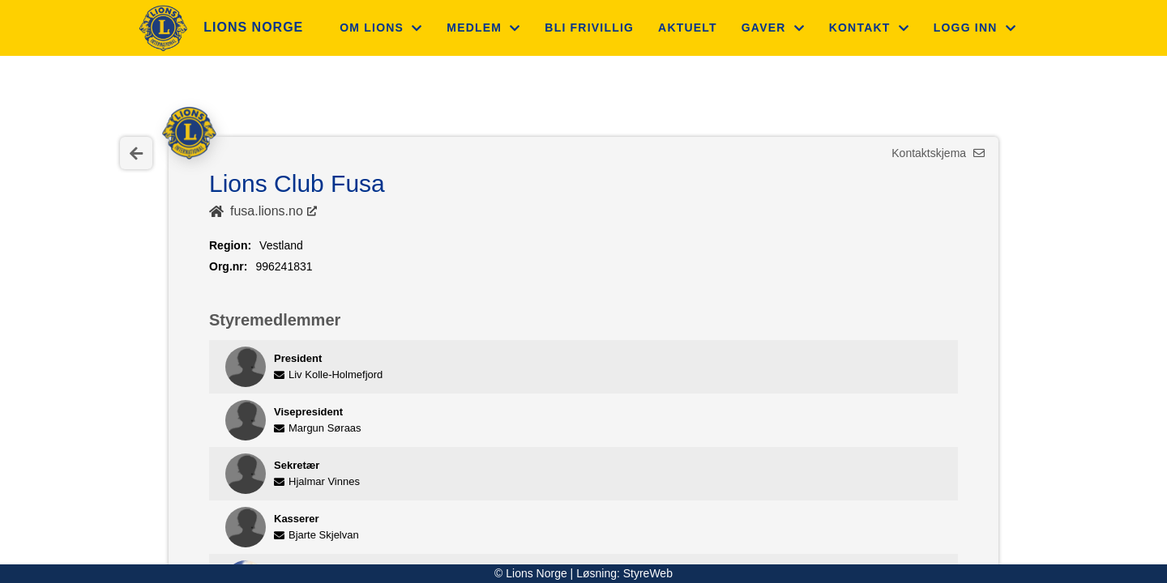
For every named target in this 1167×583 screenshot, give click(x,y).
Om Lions (381, 27)
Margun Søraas (317, 428)
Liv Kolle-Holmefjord (328, 374)
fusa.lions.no (266, 211)
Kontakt (869, 27)
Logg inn (975, 27)
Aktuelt (687, 27)
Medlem (483, 27)
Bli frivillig (589, 27)
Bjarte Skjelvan (316, 535)
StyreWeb (648, 573)
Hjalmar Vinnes (317, 481)
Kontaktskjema (938, 153)
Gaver (773, 27)
